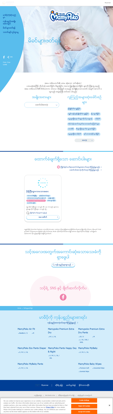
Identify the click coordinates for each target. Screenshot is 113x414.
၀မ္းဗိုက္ (97, 119)
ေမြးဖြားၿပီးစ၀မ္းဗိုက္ (74, 134)
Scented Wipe (84, 371)
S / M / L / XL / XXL (54, 357)
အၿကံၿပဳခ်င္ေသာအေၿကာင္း (84, 395)
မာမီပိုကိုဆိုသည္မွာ (9, 16)
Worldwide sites (50, 395)
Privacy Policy (50, 410)
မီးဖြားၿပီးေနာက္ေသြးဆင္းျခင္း (86, 129)
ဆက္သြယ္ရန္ (71, 385)
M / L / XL (53, 337)
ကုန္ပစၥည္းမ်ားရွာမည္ (63, 265)
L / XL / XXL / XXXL (84, 341)
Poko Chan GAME (6, 63)
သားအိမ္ (71, 129)
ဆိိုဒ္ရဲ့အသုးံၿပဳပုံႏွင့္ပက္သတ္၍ (66, 395)
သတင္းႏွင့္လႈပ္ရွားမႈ (11, 32)
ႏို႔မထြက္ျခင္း (95, 114)
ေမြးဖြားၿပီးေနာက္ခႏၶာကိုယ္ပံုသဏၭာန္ (80, 119)
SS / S (82, 337)
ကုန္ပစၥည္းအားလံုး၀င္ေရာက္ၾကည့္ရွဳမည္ (61, 323)
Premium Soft (84, 368)
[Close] (109, 408)
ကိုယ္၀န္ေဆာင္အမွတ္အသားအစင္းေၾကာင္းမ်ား (83, 124)
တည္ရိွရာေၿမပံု (38, 395)
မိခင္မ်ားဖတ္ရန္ (9, 28)
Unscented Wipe (98, 368)
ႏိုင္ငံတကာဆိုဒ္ (84, 385)
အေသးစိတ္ (43, 217)
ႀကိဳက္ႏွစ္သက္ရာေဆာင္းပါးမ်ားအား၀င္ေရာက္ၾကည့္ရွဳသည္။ (80, 167)
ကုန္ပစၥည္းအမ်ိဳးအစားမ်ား (9, 22)
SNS (11, 57)
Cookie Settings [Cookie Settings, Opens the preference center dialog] (84, 403)
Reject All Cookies (84, 409)
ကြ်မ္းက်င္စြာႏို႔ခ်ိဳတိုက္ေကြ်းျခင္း (78, 114)
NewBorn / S (23, 333)
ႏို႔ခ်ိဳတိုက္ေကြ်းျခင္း (74, 109)
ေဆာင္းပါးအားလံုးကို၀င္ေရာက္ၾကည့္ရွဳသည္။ (84, 170)
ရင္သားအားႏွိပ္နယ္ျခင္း (92, 134)
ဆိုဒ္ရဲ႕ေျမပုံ (59, 385)
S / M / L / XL (23, 352)
